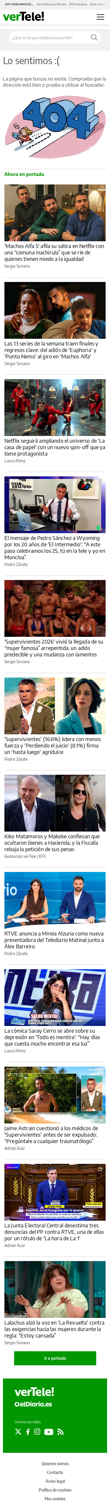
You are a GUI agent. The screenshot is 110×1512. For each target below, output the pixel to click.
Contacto (55, 1472)
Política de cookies (55, 1489)
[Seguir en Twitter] (18, 1431)
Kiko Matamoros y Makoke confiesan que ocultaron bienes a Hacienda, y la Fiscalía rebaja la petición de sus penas (52, 842)
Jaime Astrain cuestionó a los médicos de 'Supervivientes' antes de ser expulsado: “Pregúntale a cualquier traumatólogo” (51, 1134)
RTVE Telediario (78, 4)
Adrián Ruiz (14, 1148)
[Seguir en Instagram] (37, 1431)
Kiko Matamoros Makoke (51, 4)
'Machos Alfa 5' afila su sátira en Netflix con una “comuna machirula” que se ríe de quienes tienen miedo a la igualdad (54, 252)
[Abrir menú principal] (100, 17)
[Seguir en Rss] (60, 1431)
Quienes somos (55, 1463)
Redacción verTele (20, 856)
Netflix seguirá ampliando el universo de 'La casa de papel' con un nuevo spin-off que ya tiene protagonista (54, 447)
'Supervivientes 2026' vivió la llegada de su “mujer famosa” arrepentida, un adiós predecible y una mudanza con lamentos (54, 648)
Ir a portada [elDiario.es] (55, 1358)
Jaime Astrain (97, 4)
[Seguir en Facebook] (28, 1432)
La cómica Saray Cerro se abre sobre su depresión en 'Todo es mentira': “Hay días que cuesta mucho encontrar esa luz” (52, 1037)
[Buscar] (94, 37)
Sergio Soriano (17, 266)
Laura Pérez (15, 460)
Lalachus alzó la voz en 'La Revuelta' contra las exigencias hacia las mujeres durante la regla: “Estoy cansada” (54, 1329)
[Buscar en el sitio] (48, 37)
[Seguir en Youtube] (48, 1432)
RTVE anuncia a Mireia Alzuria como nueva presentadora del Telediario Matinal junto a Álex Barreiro (54, 940)
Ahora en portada (24, 174)
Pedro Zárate (16, 564)
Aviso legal (55, 1481)
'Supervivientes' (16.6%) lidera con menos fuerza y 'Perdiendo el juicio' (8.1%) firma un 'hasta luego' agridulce (52, 745)
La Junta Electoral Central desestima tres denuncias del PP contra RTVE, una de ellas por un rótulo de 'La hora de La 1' (54, 1231)
